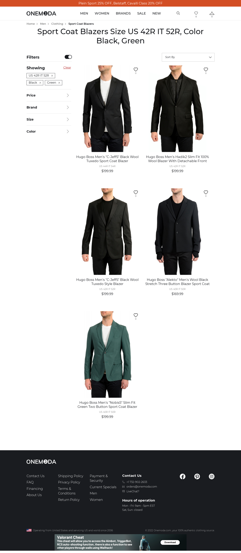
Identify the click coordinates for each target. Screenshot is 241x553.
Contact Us (36, 476)
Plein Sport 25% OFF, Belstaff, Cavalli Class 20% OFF (121, 3)
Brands (123, 13)
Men (84, 13)
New (156, 13)
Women (102, 13)
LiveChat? (133, 491)
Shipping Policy (70, 476)
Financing (35, 489)
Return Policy (69, 500)
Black (35, 82)
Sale (141, 13)
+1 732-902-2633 (137, 482)
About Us (34, 495)
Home (31, 23)
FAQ (30, 482)
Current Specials (103, 487)
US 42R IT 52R (41, 75)
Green (53, 82)
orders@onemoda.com (142, 486)
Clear (67, 67)
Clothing (57, 23)
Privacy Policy (69, 482)
